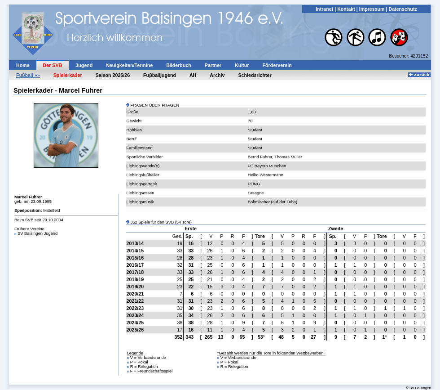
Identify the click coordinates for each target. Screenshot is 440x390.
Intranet (324, 9)
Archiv (217, 75)
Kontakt (346, 9)
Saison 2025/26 (113, 75)
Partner (213, 65)
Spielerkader (67, 75)
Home (23, 65)
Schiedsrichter (255, 75)
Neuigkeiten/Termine (129, 65)
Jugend (83, 65)
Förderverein (277, 65)
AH (192, 75)
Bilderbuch (178, 65)
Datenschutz (402, 9)
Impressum (372, 9)
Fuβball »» (28, 75)
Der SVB (52, 65)
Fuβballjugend (159, 75)
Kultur (242, 65)
